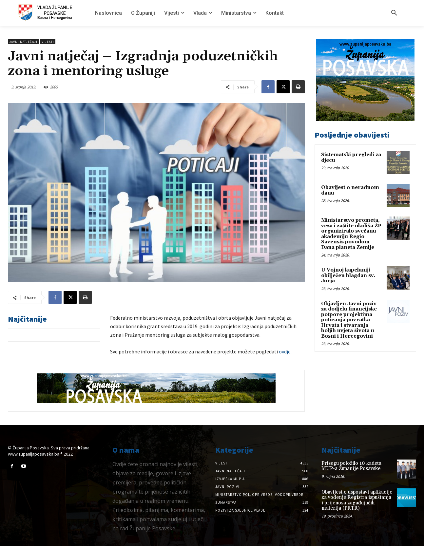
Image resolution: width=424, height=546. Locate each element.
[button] (394, 13)
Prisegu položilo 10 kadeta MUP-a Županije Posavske (351, 466)
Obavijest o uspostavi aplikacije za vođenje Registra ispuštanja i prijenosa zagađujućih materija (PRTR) (356, 500)
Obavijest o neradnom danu (350, 190)
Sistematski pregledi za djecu (351, 157)
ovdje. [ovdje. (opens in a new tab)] (285, 351)
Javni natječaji (23, 41)
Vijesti (47, 41)
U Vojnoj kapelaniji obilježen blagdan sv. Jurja (348, 275)
